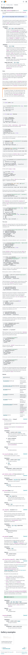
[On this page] (26, 2)
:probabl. (2, 653)
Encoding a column (9, 4)
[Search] (23, 2)
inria (11, 652)
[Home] (1, 4)
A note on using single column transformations (14, 16)
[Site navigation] (2, 2)
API (4, 4)
